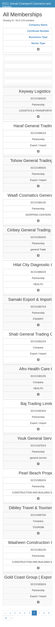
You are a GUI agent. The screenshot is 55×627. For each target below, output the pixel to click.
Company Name (38, 24)
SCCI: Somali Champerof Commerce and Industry (26, 4)
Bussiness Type (38, 37)
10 (6, 618)
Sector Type (38, 43)
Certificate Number (38, 31)
